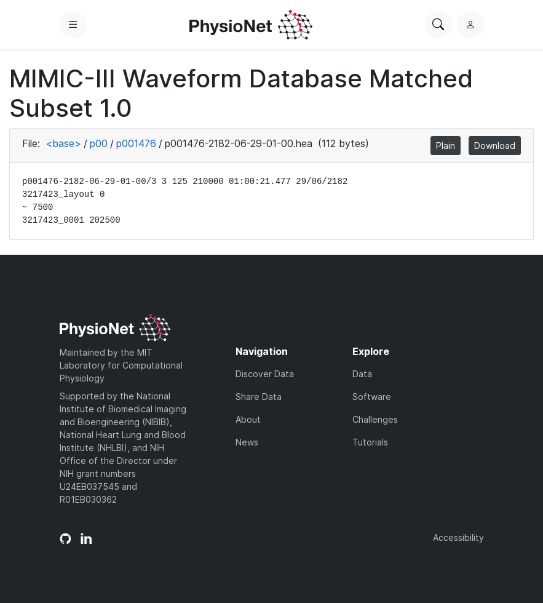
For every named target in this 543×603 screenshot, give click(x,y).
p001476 (136, 143)
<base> (63, 143)
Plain (445, 145)
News (247, 442)
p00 (99, 143)
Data (362, 374)
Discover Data (265, 374)
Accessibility (458, 537)
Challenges (375, 419)
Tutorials (370, 442)
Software (371, 396)
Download (494, 145)
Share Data (259, 396)
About (248, 419)
